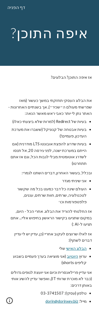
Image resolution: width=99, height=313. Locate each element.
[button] (9, 302)
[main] (49, 33)
